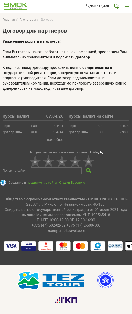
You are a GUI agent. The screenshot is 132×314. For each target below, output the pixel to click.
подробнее (55, 140)
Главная (9, 19)
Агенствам (28, 19)
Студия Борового (72, 182)
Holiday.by (96, 152)
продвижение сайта (42, 182)
